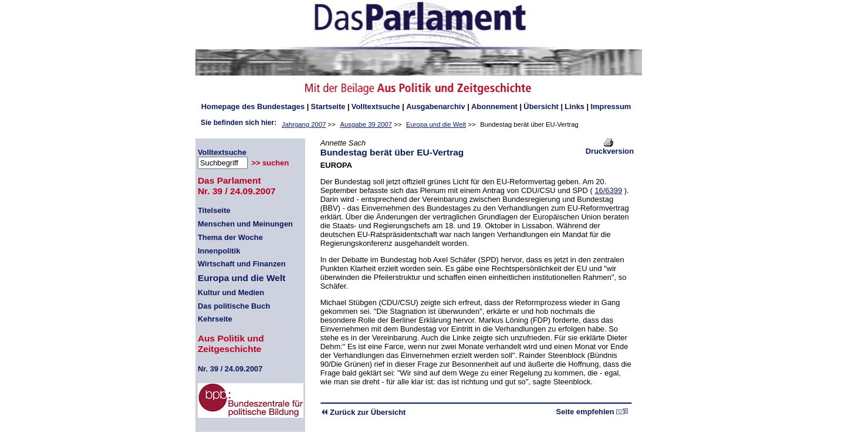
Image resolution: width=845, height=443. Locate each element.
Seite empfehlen (592, 411)
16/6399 (608, 190)
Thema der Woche (230, 237)
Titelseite (214, 210)
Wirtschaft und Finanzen (242, 263)
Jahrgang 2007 (304, 124)
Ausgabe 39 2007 (366, 124)
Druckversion (610, 147)
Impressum (610, 106)
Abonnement (494, 106)
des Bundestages (253, 106)
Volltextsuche (375, 106)
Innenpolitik (219, 250)
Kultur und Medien (231, 292)
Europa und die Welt (436, 124)
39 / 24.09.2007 (230, 368)
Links (574, 106)
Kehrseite (215, 319)
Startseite (328, 106)
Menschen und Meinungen (245, 223)
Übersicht (541, 106)
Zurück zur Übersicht (363, 412)
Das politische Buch (234, 306)
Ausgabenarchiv (435, 106)
